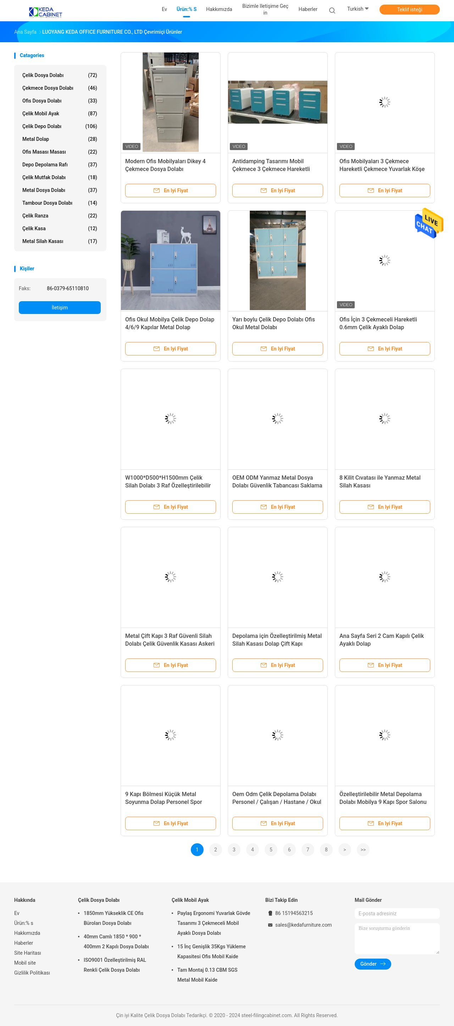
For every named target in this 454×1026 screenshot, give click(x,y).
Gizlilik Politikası (32, 973)
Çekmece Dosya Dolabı (59, 88)
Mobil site (25, 963)
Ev (17, 913)
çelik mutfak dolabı (59, 177)
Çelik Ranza (59, 215)
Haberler (23, 943)
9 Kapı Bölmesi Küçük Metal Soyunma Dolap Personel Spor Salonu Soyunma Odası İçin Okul (166, 802)
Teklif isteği (409, 9)
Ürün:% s (23, 923)
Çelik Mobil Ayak (59, 113)
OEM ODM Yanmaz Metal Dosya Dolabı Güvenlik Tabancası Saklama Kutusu (277, 485)
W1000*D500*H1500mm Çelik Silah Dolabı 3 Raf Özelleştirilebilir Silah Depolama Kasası (168, 485)
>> (363, 850)
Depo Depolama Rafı (59, 164)
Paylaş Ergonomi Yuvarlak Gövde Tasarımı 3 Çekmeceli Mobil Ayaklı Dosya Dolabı (213, 923)
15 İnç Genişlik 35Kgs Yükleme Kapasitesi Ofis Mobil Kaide (211, 951)
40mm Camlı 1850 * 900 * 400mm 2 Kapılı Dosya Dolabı (116, 941)
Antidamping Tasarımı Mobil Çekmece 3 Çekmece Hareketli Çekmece (271, 169)
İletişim (60, 307)
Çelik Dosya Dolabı (59, 75)
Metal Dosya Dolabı (59, 190)
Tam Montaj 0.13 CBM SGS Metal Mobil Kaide (207, 975)
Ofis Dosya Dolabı (59, 100)
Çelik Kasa (59, 228)
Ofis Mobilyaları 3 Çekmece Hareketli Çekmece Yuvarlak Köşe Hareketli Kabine (382, 169)
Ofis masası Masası (59, 151)
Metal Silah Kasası (59, 241)
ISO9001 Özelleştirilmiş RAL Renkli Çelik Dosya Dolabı (115, 965)
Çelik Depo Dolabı (59, 126)
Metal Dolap (59, 139)
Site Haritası (27, 953)
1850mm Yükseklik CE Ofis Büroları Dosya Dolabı (114, 918)
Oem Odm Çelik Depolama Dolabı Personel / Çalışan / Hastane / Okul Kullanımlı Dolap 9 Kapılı (276, 802)
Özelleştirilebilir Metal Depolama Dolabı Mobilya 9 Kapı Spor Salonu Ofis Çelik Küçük (383, 802)
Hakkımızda (27, 933)
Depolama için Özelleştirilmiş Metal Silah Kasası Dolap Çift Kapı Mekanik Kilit (277, 644)
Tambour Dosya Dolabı (59, 202)
